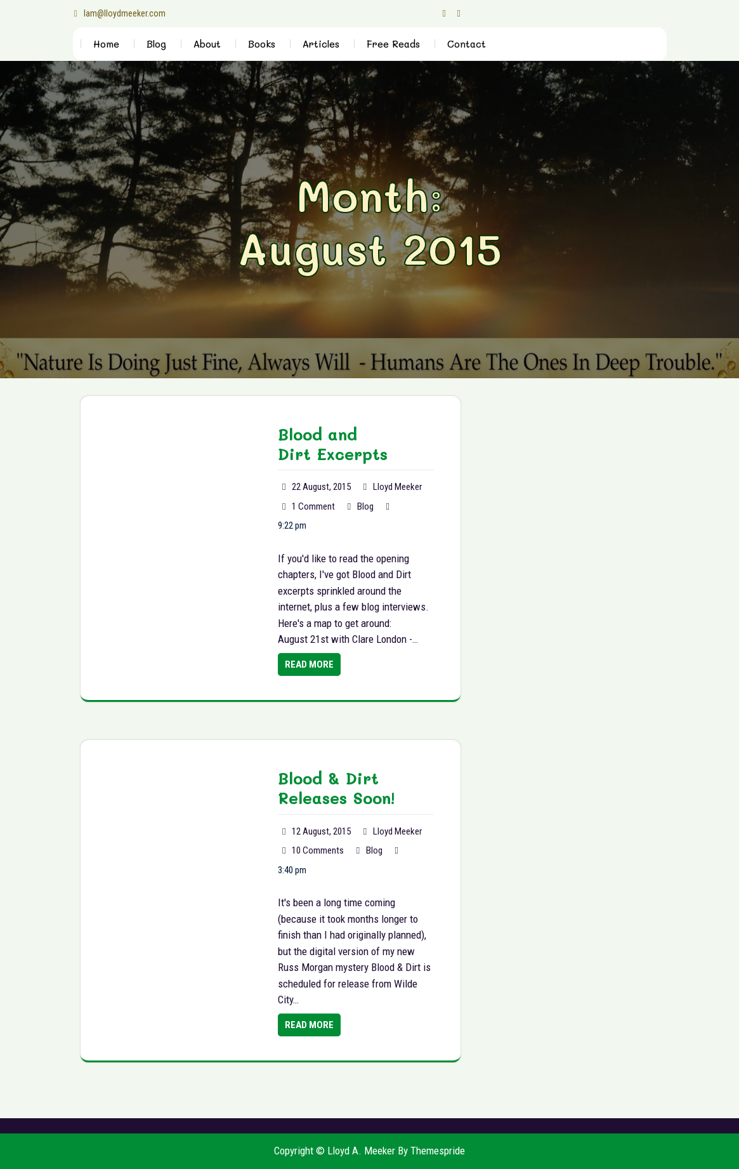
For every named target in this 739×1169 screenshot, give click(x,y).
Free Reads (393, 43)
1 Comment (313, 506)
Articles (321, 43)
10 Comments (318, 850)
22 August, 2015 (321, 486)
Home (106, 43)
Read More (309, 664)
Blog (156, 43)
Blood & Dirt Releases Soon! (336, 788)
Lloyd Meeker (397, 486)
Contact (466, 43)
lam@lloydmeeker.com (119, 13)
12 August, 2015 (321, 831)
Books (261, 43)
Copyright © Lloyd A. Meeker (334, 1150)
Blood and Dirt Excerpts (333, 444)
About (207, 43)
